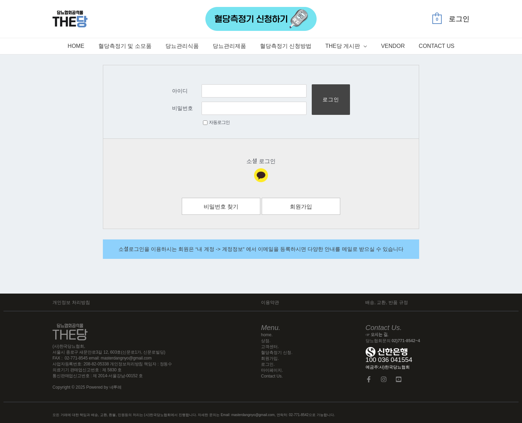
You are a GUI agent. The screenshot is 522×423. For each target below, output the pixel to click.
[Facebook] (369, 379)
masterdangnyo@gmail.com (126, 358)
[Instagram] (384, 379)
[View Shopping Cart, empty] (437, 19)
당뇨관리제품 (229, 46)
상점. (265, 340)
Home (76, 46)
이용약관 (270, 302)
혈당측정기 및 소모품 (125, 46)
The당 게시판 (342, 46)
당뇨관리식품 (182, 46)
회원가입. (270, 358)
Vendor (393, 46)
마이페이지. (272, 370)
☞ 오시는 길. (377, 334)
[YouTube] (398, 379)
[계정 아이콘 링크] (459, 18)
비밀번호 (182, 108)
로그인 (331, 99)
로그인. (268, 364)
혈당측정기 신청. (277, 352)
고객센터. (270, 346)
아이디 (180, 91)
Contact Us (437, 46)
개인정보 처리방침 (71, 302)
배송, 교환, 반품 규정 (386, 302)
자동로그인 (216, 122)
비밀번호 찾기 (221, 207)
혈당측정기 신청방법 (285, 46)
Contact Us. (272, 376)
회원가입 (301, 207)
